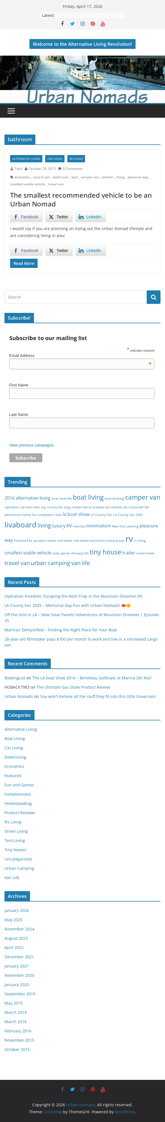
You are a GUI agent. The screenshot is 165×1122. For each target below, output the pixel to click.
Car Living (54, 159)
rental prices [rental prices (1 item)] (115, 541)
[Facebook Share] (26, 216)
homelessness (17, 794)
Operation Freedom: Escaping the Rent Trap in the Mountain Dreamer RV (73, 596)
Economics (14, 766)
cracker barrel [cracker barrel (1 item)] (81, 507)
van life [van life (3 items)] (80, 563)
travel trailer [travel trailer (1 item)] (145, 553)
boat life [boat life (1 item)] (65, 498)
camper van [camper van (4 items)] (142, 497)
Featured (12, 775)
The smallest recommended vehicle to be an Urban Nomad (81, 199)
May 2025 (13, 919)
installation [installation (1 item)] (46, 515)
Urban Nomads (18, 696)
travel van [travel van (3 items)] (17, 563)
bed (74, 177)
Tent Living (14, 840)
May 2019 (13, 1003)
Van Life (11, 877)
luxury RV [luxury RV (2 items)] (62, 526)
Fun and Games (19, 785)
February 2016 (17, 1031)
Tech (18, 168)
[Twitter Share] (58, 216)
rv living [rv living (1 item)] (140, 541)
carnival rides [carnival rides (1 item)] (30, 507)
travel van (56, 184)
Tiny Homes (15, 849)
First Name (18, 385)
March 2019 (15, 1012)
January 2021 (16, 966)
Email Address (80, 355)
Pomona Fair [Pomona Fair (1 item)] (23, 541)
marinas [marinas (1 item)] (79, 526)
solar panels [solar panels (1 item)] (61, 553)
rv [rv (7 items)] (129, 538)
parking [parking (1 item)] (132, 526)
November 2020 (19, 975)
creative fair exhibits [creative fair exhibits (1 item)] (108, 507)
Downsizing (15, 757)
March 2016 (15, 1021)
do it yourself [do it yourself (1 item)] (133, 507)
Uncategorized (18, 859)
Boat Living (14, 738)
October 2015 (17, 1049)
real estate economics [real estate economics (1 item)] (89, 541)
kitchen (107, 177)
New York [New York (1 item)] (119, 526)
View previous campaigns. (32, 445)
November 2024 (19, 929)
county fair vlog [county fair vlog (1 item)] (58, 507)
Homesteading (18, 803)
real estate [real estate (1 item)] (64, 541)
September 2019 (19, 993)
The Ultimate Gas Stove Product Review (73, 687)
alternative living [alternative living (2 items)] (33, 498)
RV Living (76, 159)
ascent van (41, 177)
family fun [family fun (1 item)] (29, 515)
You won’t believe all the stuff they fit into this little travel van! (98, 696)
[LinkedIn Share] (90, 216)
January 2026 (16, 910)
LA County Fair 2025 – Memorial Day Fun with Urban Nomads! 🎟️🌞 (67, 605)
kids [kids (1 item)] (58, 515)
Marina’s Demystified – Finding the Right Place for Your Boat (60, 629)
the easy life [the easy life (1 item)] (80, 553)
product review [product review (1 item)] (45, 541)
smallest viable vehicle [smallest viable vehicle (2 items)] (27, 553)
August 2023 (16, 938)
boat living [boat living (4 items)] (88, 497)
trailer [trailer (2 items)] (128, 553)
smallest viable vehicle (27, 184)
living (120, 177)
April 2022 (14, 947)
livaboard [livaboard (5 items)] (20, 525)
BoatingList (14, 678)
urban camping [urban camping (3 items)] (50, 563)
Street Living (16, 831)
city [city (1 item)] (43, 507)
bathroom (60, 177)
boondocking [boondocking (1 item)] (114, 498)
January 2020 (16, 984)
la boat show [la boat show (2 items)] (76, 514)
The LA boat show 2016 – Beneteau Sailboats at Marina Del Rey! (92, 678)
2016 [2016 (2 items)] (9, 498)
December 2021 (19, 956)
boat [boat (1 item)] (55, 498)
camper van (90, 177)
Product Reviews (19, 812)
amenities (22, 177)
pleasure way (138, 177)
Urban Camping (19, 868)
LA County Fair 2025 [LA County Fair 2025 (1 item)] (128, 515)
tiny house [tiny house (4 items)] (105, 551)
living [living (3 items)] (44, 525)
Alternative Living (26, 159)
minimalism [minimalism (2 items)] (98, 526)
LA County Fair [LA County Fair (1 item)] (101, 515)
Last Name (18, 414)
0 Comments (70, 168)
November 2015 (19, 1040)
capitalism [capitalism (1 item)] (11, 507)
